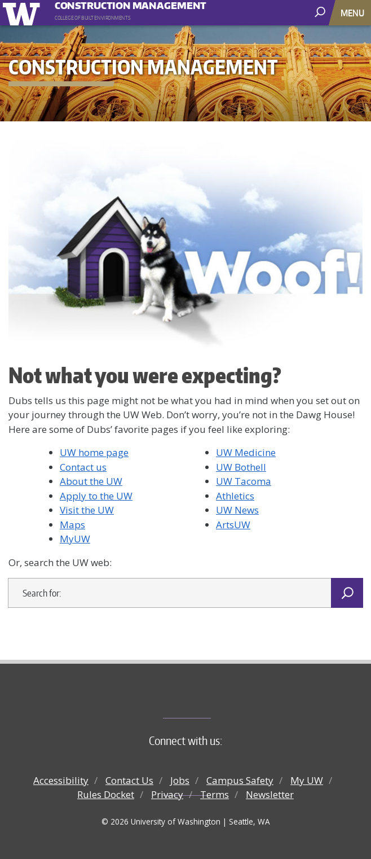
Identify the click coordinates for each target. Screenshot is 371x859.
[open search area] (321, 12)
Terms (214, 794)
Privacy (167, 794)
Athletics (235, 495)
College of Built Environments (208, 699)
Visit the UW (87, 509)
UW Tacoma (243, 481)
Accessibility (61, 780)
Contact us (83, 467)
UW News (237, 509)
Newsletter (270, 794)
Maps (72, 524)
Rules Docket (105, 794)
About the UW (91, 481)
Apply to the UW (96, 495)
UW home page (94, 452)
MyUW (75, 538)
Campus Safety (239, 780)
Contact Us (129, 780)
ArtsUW (233, 524)
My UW (306, 780)
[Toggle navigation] (353, 12)
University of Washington (23, 12)
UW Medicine (246, 452)
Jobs (179, 780)
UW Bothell (241, 467)
